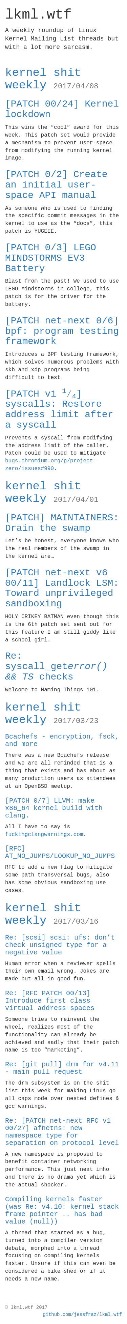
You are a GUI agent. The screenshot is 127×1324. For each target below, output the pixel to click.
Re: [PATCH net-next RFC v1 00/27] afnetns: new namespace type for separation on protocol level (62, 1132)
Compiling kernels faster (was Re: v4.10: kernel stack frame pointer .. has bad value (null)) (62, 1211)
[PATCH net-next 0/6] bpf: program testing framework (62, 331)
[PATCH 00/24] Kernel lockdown (62, 109)
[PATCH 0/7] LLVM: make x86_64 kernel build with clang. (54, 808)
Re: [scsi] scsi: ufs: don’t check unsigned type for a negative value (60, 945)
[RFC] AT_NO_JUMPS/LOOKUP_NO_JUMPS (60, 852)
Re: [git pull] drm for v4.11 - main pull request (62, 1068)
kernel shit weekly (51, 79)
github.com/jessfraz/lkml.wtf (82, 1314)
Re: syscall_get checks (56, 666)
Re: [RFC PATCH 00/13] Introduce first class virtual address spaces (49, 1000)
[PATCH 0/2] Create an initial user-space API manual (56, 185)
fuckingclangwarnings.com (44, 835)
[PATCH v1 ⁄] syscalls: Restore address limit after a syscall (59, 409)
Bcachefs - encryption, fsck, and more (62, 740)
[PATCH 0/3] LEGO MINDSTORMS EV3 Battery (50, 258)
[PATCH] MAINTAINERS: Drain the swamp (62, 523)
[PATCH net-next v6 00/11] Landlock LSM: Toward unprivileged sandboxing (62, 588)
